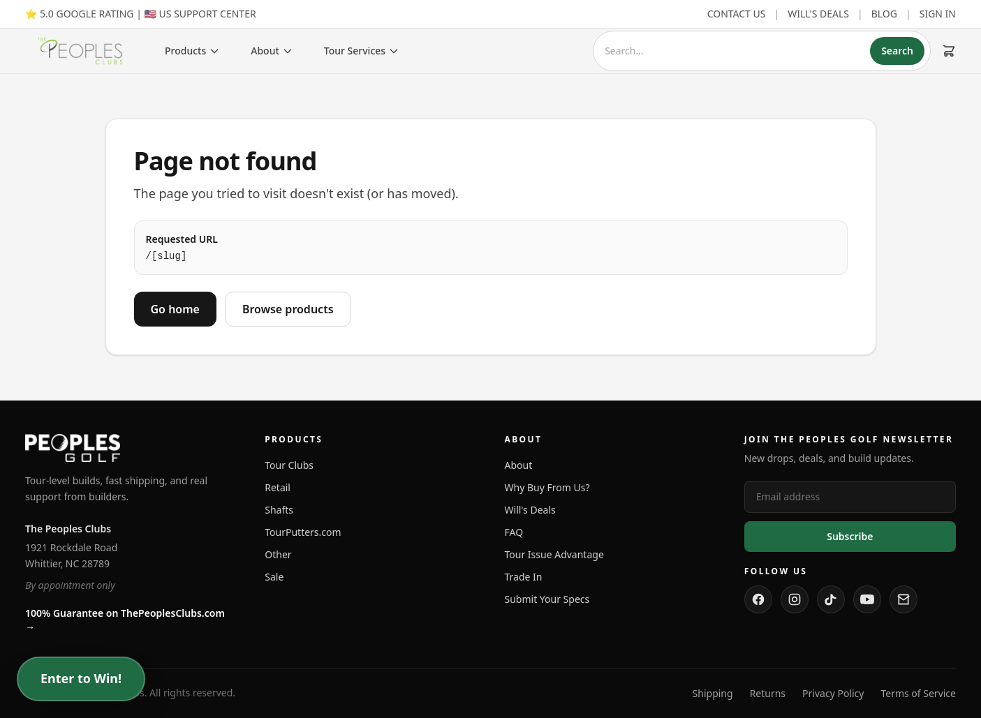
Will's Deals (530, 509)
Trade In (524, 576)
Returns (767, 693)
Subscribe (850, 536)
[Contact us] (903, 599)
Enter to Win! (80, 679)
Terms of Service (918, 693)
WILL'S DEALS (818, 13)
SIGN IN (938, 13)
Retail (277, 487)
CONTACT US (736, 13)
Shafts (279, 509)
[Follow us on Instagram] (795, 599)
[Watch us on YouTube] (867, 599)
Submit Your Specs (547, 599)
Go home (175, 309)
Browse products (288, 309)
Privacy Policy (833, 693)
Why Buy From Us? (547, 487)
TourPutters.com (303, 532)
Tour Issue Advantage (554, 554)
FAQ (514, 532)
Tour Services (361, 50)
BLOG (884, 13)
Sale (274, 576)
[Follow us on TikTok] (831, 599)
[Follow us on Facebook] (758, 599)
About (272, 50)
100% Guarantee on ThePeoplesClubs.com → (125, 620)
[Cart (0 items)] (949, 51)
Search (897, 50)
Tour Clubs (289, 465)
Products (192, 50)
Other (278, 554)
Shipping (713, 693)
